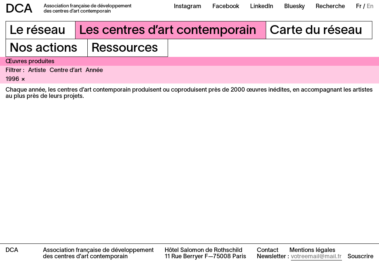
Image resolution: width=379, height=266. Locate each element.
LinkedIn (261, 6)
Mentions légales (312, 250)
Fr (359, 6)
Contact (267, 250)
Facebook (225, 6)
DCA (19, 9)
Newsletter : (273, 256)
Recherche (330, 6)
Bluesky (294, 6)
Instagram (187, 6)
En (370, 6)
